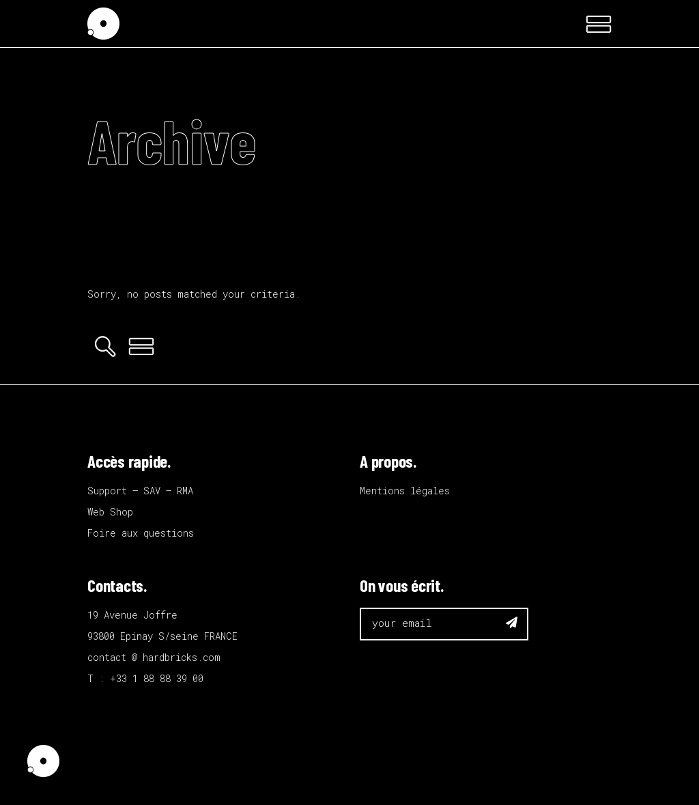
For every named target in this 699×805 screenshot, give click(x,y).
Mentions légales (405, 490)
